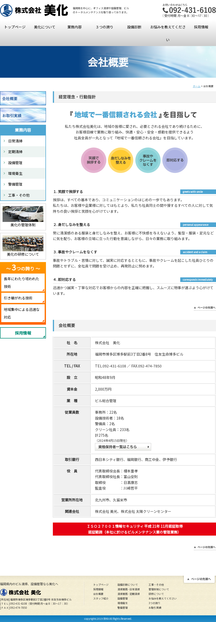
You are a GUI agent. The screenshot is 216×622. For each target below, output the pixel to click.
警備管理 (15, 184)
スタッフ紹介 (101, 598)
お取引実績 (155, 607)
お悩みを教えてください (168, 33)
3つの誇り (154, 603)
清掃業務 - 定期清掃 (128, 594)
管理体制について (159, 589)
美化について (44, 26)
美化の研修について (23, 254)
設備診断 (134, 26)
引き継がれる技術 (18, 297)
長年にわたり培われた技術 (21, 282)
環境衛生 (15, 173)
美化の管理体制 (22, 224)
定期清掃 (15, 151)
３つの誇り (104, 26)
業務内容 (74, 26)
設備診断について (127, 584)
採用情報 (201, 26)
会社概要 (98, 594)
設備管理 (15, 162)
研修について (156, 594)
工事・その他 (19, 195)
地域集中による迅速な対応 (22, 313)
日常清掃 (15, 140)
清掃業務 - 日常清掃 (128, 589)
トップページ (15, 26)
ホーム (196, 86)
